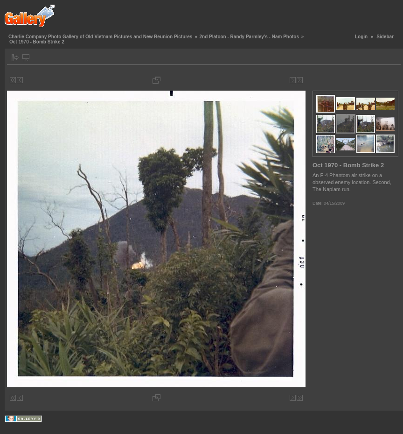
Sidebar (385, 36)
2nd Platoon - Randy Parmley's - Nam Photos (249, 36)
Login (361, 36)
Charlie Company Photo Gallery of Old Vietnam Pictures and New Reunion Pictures (100, 36)
